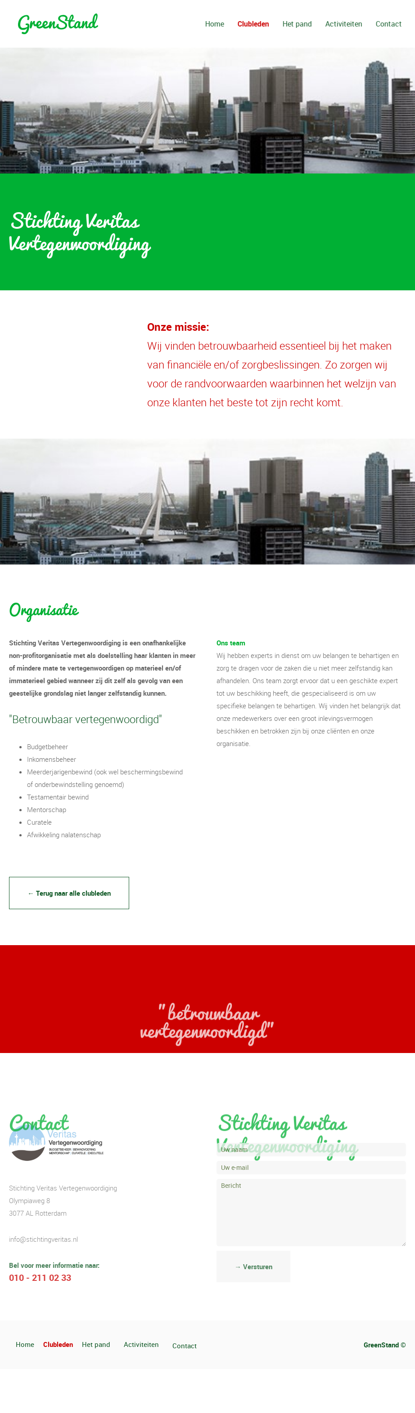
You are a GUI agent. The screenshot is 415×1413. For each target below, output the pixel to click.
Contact (402, 24)
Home (227, 24)
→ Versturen (253, 1266)
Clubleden (266, 24)
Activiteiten (356, 24)
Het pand (310, 24)
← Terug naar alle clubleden (69, 893)
